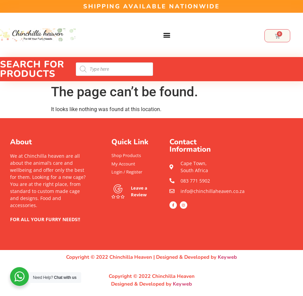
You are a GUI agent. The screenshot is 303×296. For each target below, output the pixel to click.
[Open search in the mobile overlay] (114, 69)
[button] (167, 35)
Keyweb (227, 257)
